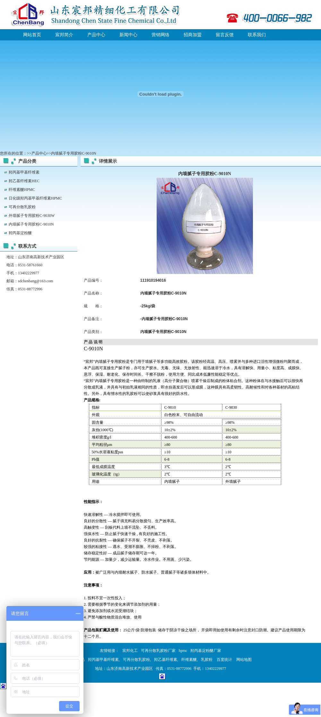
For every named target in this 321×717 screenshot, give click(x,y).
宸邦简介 (64, 34)
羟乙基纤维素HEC (24, 181)
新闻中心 (128, 34)
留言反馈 (225, 34)
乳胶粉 (207, 659)
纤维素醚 (189, 659)
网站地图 (244, 659)
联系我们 (257, 34)
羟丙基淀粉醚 (20, 233)
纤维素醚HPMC (22, 189)
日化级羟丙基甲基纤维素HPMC (35, 198)
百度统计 (224, 659)
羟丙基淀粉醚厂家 (205, 650)
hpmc (183, 650)
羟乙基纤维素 (165, 659)
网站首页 (32, 34)
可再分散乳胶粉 (22, 207)
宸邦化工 (130, 650)
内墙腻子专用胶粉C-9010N (31, 224)
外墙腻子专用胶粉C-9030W (32, 215)
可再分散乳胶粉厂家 (158, 650)
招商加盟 (193, 34)
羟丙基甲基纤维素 (24, 172)
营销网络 (160, 34)
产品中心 (96, 34)
